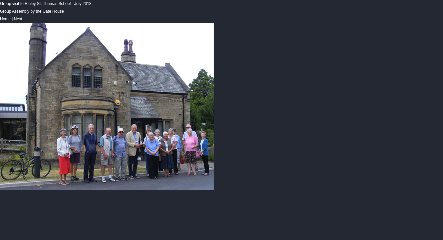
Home (5, 19)
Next (18, 19)
